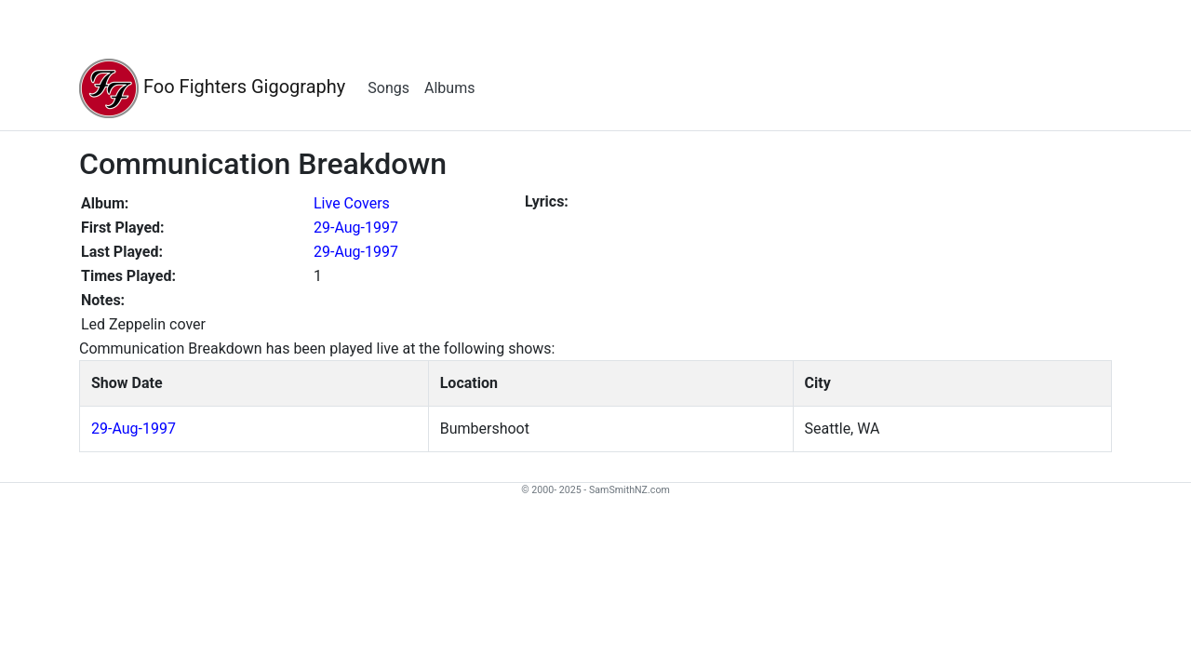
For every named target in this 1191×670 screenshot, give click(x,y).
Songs (388, 88)
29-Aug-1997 (356, 227)
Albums (449, 88)
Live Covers (352, 203)
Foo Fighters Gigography (212, 88)
